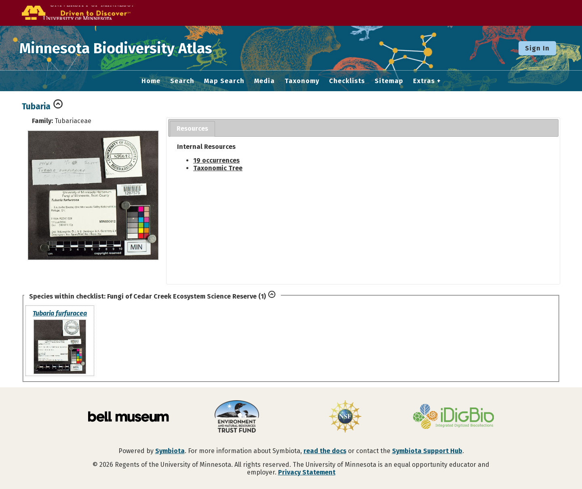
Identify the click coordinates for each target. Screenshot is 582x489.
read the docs (325, 451)
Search (182, 81)
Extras (424, 81)
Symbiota (170, 451)
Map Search (224, 81)
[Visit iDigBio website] (453, 417)
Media (264, 81)
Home (150, 81)
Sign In (537, 48)
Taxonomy (302, 81)
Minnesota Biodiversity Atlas (125, 48)
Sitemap (389, 81)
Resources (192, 128)
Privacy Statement (306, 472)
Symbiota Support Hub (427, 451)
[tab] (192, 129)
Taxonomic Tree (217, 168)
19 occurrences (216, 160)
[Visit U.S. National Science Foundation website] (345, 417)
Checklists (347, 81)
